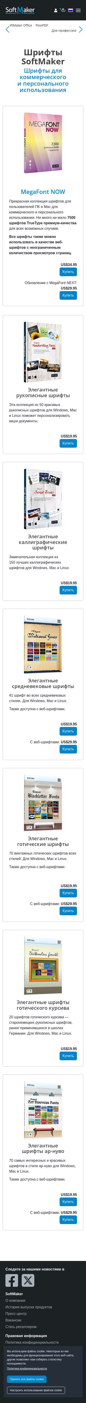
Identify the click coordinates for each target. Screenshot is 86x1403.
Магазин (20, 25)
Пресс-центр (16, 1314)
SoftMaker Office (43, 25)
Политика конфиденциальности (27, 1368)
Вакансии (13, 1320)
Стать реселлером (21, 1327)
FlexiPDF (66, 25)
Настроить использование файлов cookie (36, 1390)
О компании (15, 1300)
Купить (68, 272)
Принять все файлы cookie (27, 1379)
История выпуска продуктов (28, 1307)
